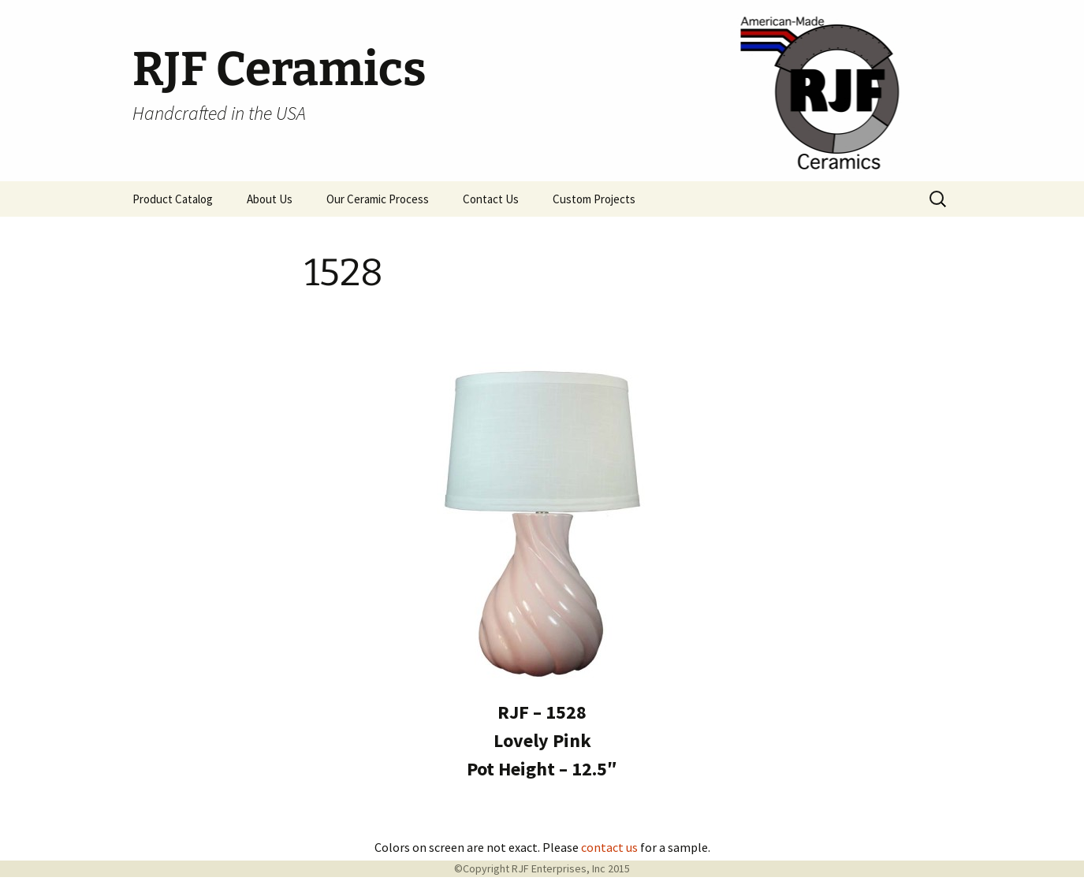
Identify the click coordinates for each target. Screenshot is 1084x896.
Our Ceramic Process (377, 198)
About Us (269, 198)
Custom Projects (594, 198)
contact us (609, 847)
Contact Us (491, 198)
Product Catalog (172, 198)
